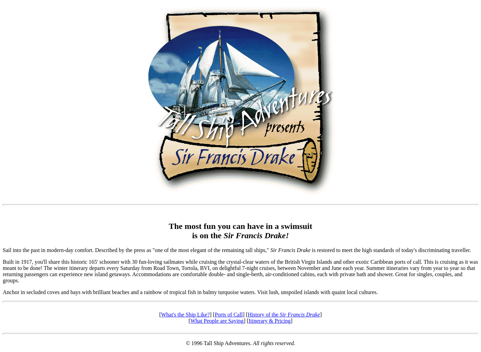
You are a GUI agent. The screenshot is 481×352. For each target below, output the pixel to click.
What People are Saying (217, 321)
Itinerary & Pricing (270, 321)
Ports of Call (229, 315)
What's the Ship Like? (185, 315)
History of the (284, 315)
